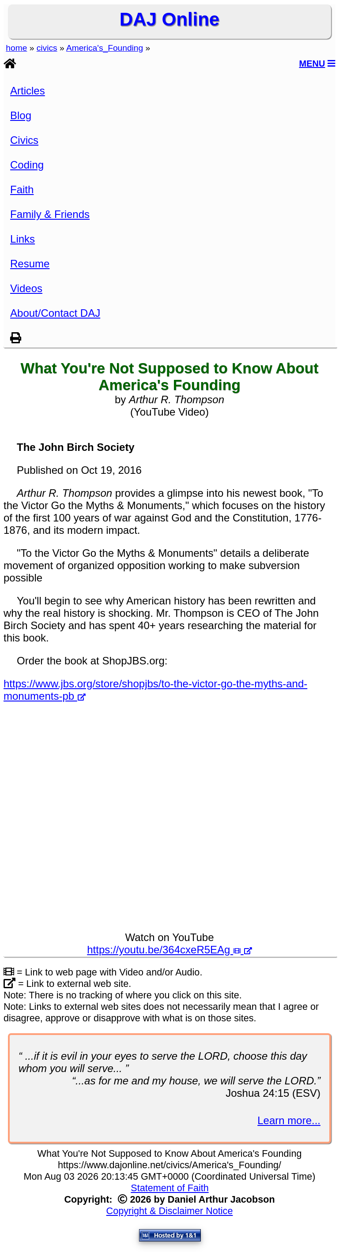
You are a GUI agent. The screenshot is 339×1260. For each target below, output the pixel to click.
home (16, 47)
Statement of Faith (169, 1187)
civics (47, 47)
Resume (29, 264)
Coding (27, 165)
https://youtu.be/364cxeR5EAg (169, 950)
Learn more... (288, 1120)
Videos (26, 288)
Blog (20, 115)
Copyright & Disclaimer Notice (169, 1210)
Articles (27, 91)
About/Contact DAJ (55, 313)
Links (22, 239)
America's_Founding (104, 47)
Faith (22, 189)
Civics (24, 140)
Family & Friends (50, 214)
